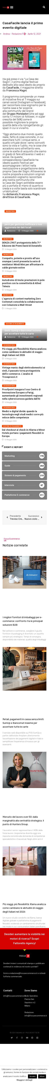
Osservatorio (9, 345)
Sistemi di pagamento (15, 324)
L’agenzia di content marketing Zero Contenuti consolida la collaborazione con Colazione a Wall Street (22, 301)
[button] (11, 7)
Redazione (11, 231)
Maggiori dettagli (24, 1080)
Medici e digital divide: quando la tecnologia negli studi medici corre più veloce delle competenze (22, 414)
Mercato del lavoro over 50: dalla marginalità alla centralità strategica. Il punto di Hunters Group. (23, 820)
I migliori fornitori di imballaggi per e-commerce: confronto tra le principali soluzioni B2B (23, 621)
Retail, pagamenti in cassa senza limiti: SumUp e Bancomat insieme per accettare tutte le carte (23, 330)
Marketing (10, 211)
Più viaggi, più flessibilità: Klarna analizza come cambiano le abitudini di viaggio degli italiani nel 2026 (24, 351)
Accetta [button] (32, 1076)
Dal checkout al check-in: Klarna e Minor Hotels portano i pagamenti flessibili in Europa (23, 432)
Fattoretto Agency (24, 943)
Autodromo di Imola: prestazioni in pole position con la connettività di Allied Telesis (23, 283)
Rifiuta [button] (42, 1076)
